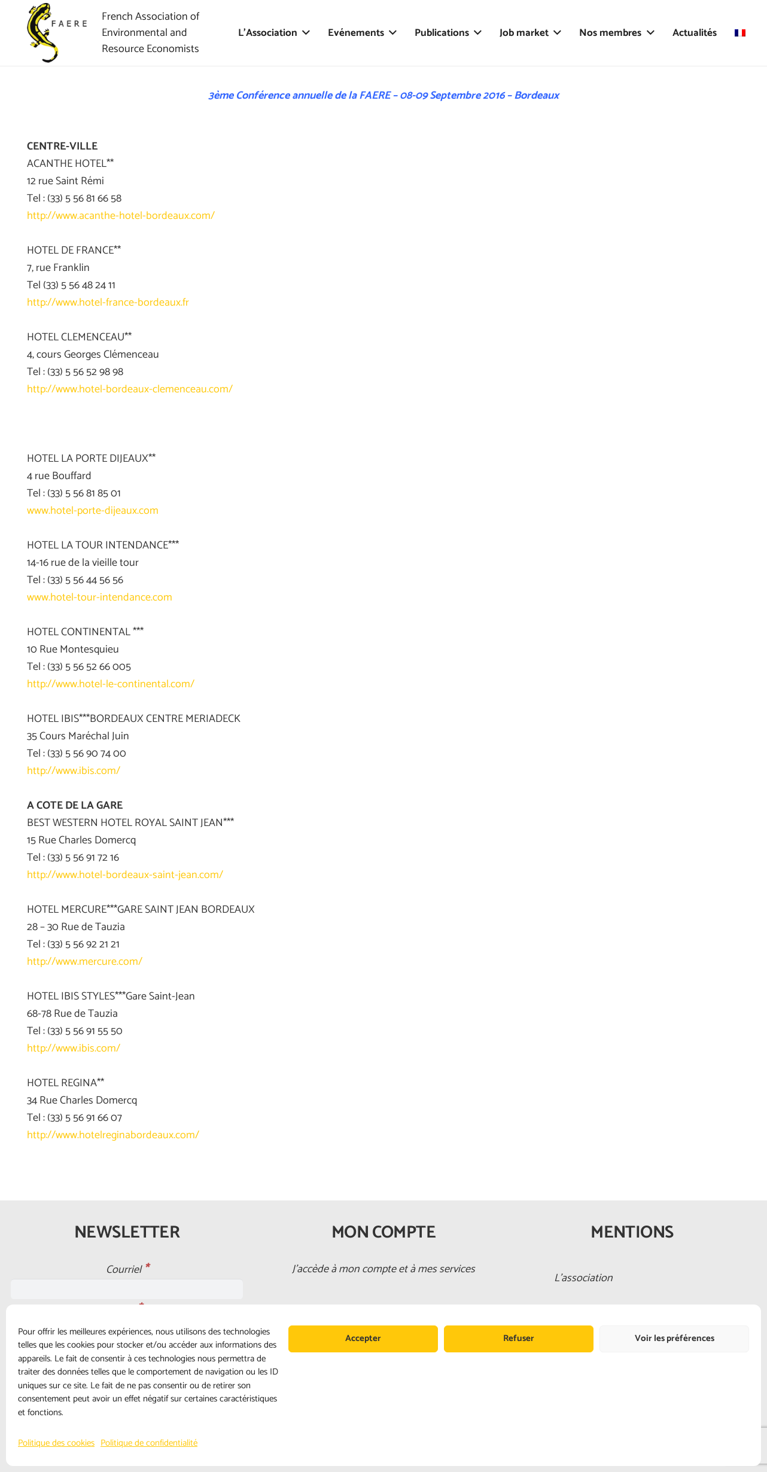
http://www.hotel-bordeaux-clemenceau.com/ (130, 389)
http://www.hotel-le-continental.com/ (110, 684)
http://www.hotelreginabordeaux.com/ (113, 1135)
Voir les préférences (674, 1338)
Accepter (363, 1338)
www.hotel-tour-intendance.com (99, 598)
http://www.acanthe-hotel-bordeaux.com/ (121, 216)
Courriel (127, 1270)
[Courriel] (127, 1289)
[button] (303, 33)
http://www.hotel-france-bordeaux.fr (108, 303)
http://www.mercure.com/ (84, 962)
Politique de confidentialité (149, 1443)
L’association (583, 1278)
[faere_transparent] (57, 33)
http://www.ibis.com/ (73, 771)
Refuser (518, 1338)
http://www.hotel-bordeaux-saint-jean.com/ (125, 875)
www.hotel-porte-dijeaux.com (93, 511)
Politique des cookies (56, 1443)
